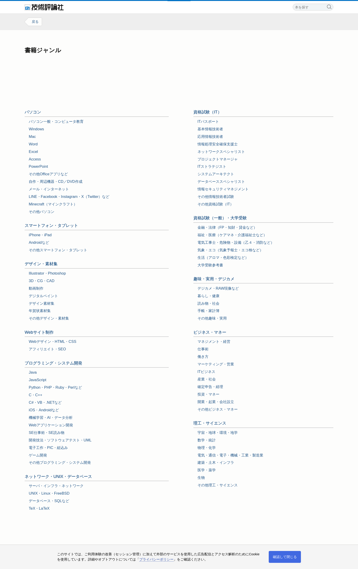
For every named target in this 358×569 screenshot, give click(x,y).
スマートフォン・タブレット (51, 225)
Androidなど (39, 242)
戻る (35, 22)
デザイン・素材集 (41, 264)
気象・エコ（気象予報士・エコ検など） (230, 250)
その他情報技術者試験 (215, 196)
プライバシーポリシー (156, 559)
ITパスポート (208, 121)
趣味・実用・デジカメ (213, 279)
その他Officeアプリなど (48, 174)
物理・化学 (206, 448)
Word (33, 144)
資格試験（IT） (207, 112)
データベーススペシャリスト (221, 182)
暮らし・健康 (208, 296)
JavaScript (37, 380)
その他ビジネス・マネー (217, 409)
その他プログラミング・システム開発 (60, 463)
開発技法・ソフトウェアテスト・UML (60, 440)
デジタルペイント (43, 296)
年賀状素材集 (40, 311)
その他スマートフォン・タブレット (58, 250)
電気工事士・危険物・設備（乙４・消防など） (235, 242)
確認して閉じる (285, 557)
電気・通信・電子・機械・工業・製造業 (230, 455)
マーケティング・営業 (215, 364)
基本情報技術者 (210, 129)
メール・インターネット (49, 189)
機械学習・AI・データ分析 (51, 417)
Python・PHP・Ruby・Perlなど (55, 387)
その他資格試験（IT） (215, 204)
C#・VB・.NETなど (45, 402)
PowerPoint (38, 167)
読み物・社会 (208, 303)
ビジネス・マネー (209, 332)
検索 (329, 6)
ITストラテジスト (211, 167)
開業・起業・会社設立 (215, 402)
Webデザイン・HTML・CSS (52, 342)
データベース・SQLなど (49, 501)
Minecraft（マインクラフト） (53, 204)
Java (33, 372)
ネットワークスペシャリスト (221, 151)
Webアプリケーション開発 (51, 425)
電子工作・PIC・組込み (48, 448)
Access (35, 159)
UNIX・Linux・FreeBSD (49, 493)
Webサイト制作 (39, 332)
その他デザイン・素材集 (49, 318)
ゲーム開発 (38, 455)
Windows (36, 129)
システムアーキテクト (215, 174)
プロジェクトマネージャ (217, 159)
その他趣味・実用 (212, 318)
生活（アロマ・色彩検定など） (223, 257)
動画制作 (36, 288)
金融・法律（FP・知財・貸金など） (227, 227)
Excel (33, 151)
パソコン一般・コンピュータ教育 (56, 121)
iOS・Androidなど (44, 410)
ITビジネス (206, 372)
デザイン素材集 (41, 303)
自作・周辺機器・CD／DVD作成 (55, 182)
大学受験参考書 (210, 265)
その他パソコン (41, 212)
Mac (32, 136)
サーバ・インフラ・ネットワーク (56, 486)
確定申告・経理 (210, 387)
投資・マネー (208, 394)
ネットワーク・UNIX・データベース (58, 476)
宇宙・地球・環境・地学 (217, 432)
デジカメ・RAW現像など (218, 288)
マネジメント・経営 (213, 342)
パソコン (33, 112)
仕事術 (202, 349)
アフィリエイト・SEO (47, 349)
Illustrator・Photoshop (47, 273)
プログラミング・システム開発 (53, 363)
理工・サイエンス (209, 423)
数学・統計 (206, 440)
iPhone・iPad (40, 235)
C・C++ (35, 395)
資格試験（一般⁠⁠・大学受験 (220, 218)
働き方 (202, 357)
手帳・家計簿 (208, 311)
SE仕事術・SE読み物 (46, 432)
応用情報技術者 (210, 136)
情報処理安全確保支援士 (217, 144)
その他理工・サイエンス (217, 485)
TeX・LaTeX (39, 508)
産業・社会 (206, 379)
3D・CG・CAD (41, 281)
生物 (201, 478)
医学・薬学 (206, 470)
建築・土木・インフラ (215, 463)
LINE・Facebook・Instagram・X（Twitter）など (69, 196)
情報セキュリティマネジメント (223, 189)
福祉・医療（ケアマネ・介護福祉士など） (232, 235)
